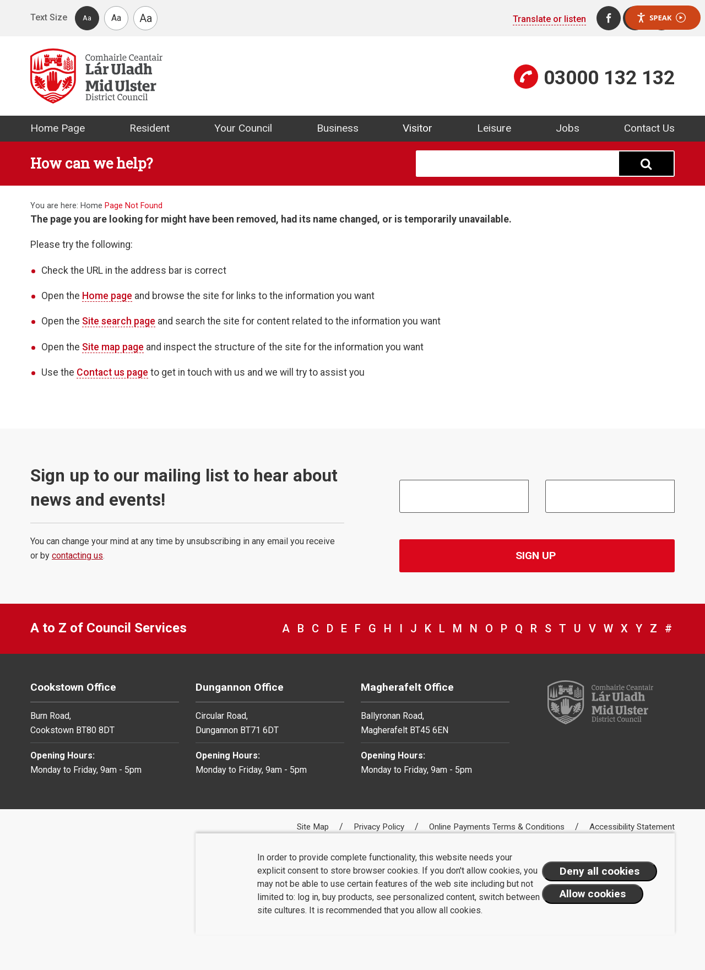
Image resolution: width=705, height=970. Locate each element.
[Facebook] (608, 18)
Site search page (118, 321)
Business (338, 128)
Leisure (494, 128)
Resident (149, 128)
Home (91, 205)
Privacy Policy (380, 827)
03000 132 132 (609, 77)
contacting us (77, 555)
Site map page (113, 347)
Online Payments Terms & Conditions (498, 827)
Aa (87, 18)
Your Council (243, 128)
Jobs (567, 128)
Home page (107, 295)
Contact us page (112, 372)
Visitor (417, 128)
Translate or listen (549, 19)
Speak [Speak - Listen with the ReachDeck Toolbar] (661, 18)
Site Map (314, 827)
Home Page (57, 128)
